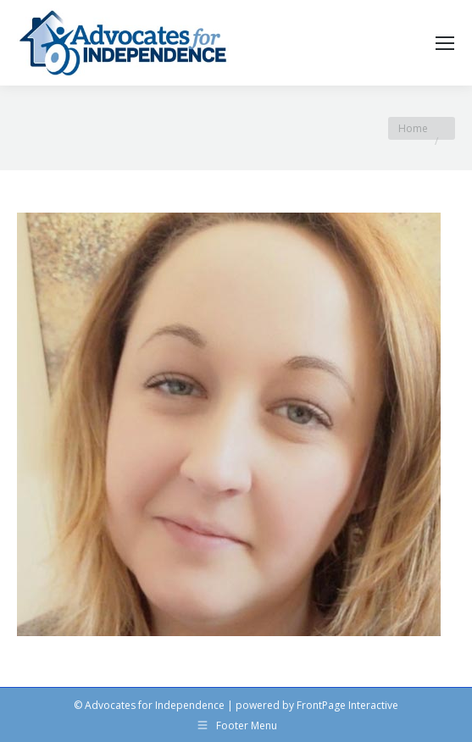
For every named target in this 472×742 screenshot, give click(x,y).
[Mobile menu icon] (445, 43)
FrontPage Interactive (347, 705)
